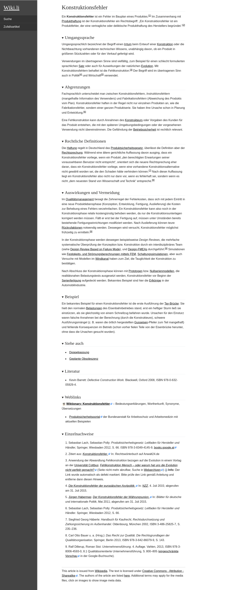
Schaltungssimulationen (152, 254)
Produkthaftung (71, 21)
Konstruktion (165, 44)
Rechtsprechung (72, 152)
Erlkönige (155, 280)
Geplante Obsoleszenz (83, 358)
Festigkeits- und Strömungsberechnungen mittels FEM (101, 254)
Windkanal (102, 258)
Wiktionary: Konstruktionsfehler (88, 403)
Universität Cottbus (86, 465)
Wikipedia (101, 570)
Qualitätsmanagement (80, 199)
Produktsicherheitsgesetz (127, 148)
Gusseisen (141, 322)
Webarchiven (152, 469)
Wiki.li (11, 7)
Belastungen (94, 308)
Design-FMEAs (137, 249)
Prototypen (135, 271)
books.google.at (164, 447)
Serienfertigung (71, 280)
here (127, 575)
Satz (81, 66)
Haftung (72, 148)
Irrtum (128, 44)
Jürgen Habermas (80, 497)
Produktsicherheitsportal (84, 416)
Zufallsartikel (12, 26)
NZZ (145, 485)
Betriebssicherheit (144, 129)
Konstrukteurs (134, 120)
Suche (8, 19)
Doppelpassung (79, 352)
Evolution (147, 66)
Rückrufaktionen (72, 227)
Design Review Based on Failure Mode (95, 249)
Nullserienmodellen (162, 271)
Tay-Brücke (171, 303)
